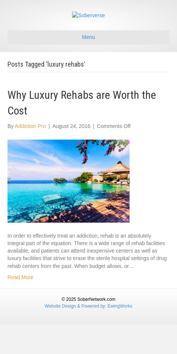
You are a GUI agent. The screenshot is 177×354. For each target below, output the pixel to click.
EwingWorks (120, 335)
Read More (20, 307)
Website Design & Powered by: (76, 335)
